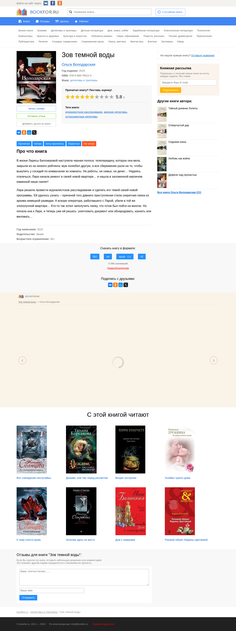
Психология (203, 30)
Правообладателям (103, 624)
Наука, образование (128, 36)
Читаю (38, 143)
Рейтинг (83, 21)
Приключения (204, 36)
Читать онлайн (36, 108)
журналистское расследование (83, 112)
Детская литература (92, 30)
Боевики (42, 30)
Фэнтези (152, 41)
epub (125, 256)
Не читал (89, 143)
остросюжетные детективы (81, 116)
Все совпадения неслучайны (34, 477)
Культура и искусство (75, 36)
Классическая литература (178, 30)
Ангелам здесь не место (80, 539)
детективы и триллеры (83, 80)
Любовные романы (101, 36)
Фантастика (136, 41)
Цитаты (64, 21)
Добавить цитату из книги (36, 123)
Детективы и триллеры (64, 30)
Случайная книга (172, 12)
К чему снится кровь (29, 539)
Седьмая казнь (171, 141)
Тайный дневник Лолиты (177, 108)
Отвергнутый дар (173, 125)
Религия (43, 41)
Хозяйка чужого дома (177, 477)
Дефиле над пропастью (177, 174)
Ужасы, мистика (117, 41)
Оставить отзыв (36, 116)
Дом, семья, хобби (117, 30)
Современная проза (92, 41)
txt (107, 256)
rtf (141, 256)
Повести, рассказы (153, 36)
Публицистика (26, 41)
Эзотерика (167, 41)
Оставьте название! (203, 55)
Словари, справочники (64, 41)
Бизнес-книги (25, 30)
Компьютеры (25, 36)
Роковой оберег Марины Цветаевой (186, 539)
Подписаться (170, 90)
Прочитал (24, 143)
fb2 (95, 256)
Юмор (180, 41)
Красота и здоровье (48, 36)
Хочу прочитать (55, 143)
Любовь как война (173, 158)
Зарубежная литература (146, 30)
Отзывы (45, 21)
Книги (26, 21)
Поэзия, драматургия (180, 36)
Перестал (74, 143)
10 (111, 96)
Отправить (28, 597)
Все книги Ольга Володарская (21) (179, 192)
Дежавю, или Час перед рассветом (87, 477)
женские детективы (115, 112)
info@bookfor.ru (79, 624)
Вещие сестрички (125, 477)
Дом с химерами (125, 539)
